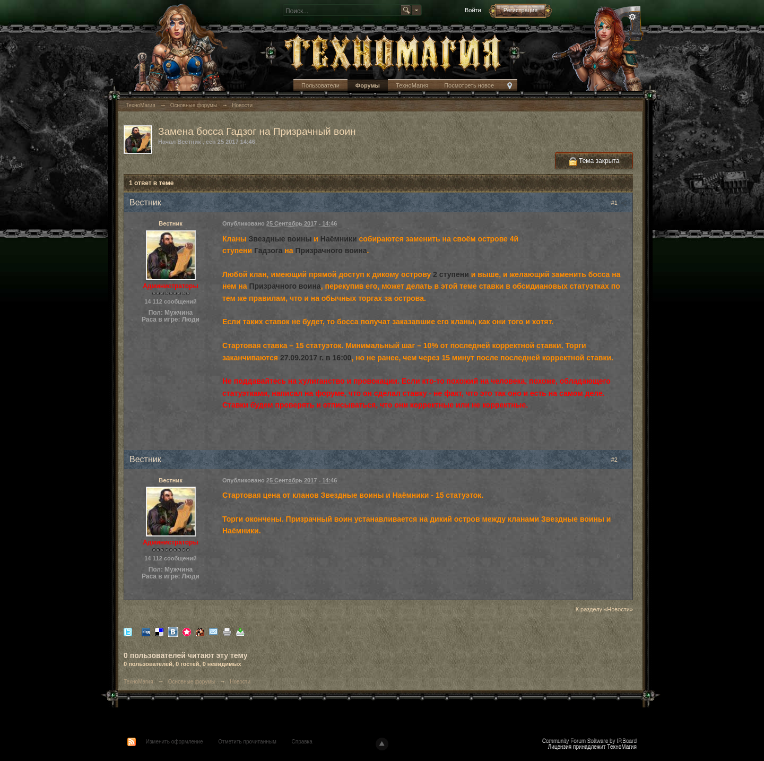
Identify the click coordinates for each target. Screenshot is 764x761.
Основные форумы (191, 682)
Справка (302, 742)
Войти (473, 10)
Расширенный (632, 17)
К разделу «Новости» (604, 609)
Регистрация (520, 10)
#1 (619, 203)
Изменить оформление (174, 742)
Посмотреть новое (469, 85)
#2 (619, 459)
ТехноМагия (412, 85)
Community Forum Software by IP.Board (589, 740)
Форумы (367, 85)
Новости (240, 682)
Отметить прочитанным (247, 742)
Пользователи (320, 85)
